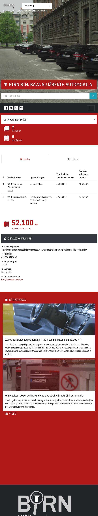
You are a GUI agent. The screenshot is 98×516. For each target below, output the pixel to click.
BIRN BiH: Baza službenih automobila (50, 84)
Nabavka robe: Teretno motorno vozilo (15, 187)
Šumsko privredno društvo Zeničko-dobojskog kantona (41, 200)
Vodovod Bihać (36, 184)
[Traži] (45, 96)
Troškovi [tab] (73, 159)
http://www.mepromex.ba (12, 279)
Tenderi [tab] (25, 159)
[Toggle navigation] (91, 108)
